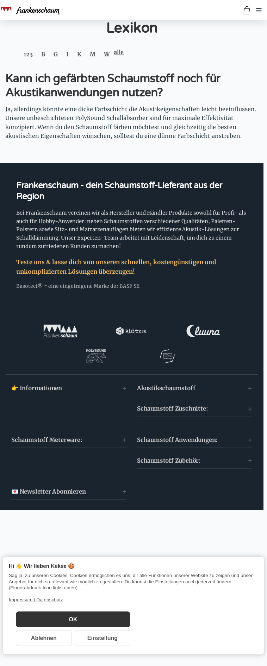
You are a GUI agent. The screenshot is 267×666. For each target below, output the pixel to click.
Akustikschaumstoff (166, 363)
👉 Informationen (36, 363)
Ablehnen (44, 638)
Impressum (20, 599)
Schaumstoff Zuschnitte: (172, 383)
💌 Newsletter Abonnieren (48, 466)
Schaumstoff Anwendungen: (177, 414)
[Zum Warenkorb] (247, 10)
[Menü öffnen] (259, 10)
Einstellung (102, 638)
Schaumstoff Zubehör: (169, 435)
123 (28, 54)
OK (73, 619)
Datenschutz (49, 599)
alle (119, 52)
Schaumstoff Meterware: (46, 414)
